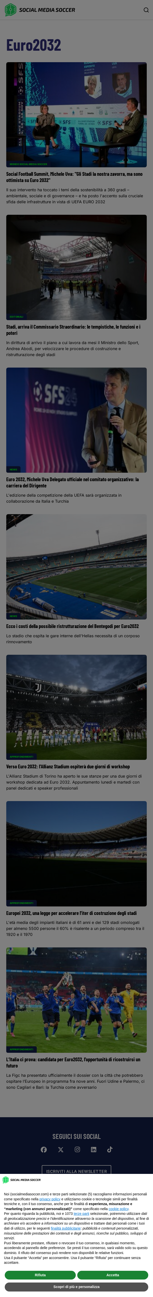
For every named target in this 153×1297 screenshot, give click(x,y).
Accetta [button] (112, 1275)
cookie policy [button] (118, 1209)
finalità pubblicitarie (66, 1228)
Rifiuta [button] (40, 1275)
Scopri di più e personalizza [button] (77, 1287)
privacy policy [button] (50, 1199)
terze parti (81, 1214)
